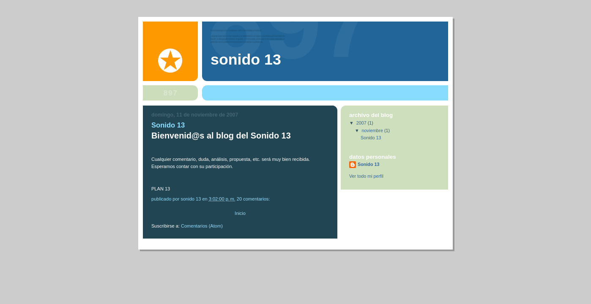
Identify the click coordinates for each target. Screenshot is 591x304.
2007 (362, 122)
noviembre (373, 130)
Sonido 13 (168, 125)
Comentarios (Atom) (202, 225)
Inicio (240, 213)
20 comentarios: (254, 198)
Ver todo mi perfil (366, 176)
